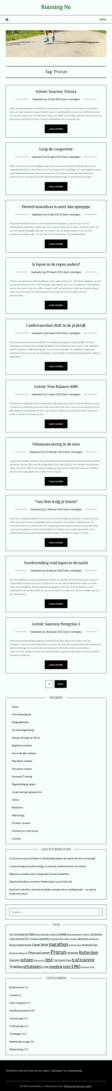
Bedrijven (17, 807)
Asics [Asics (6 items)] (32, 934)
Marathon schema (22, 760)
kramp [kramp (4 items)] (28, 944)
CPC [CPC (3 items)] (27, 938)
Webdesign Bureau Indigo (78, 1086)
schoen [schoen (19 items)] (27, 959)
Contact (16, 838)
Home (15, 706)
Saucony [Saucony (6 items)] (14, 960)
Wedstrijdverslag (19, 1041)
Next (61, 683)
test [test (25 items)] (49, 959)
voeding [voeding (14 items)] (55, 966)
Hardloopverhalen (19, 1010)
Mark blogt (18, 815)
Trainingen (15, 1033)
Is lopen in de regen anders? (56, 264)
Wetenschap (16, 1049)
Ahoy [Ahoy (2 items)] (11, 934)
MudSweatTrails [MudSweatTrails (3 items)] (89, 945)
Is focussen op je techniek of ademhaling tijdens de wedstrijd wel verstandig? (52, 858)
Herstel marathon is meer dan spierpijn (56, 207)
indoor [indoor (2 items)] (66, 939)
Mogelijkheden (20, 722)
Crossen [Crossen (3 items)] (34, 938)
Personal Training (22, 776)
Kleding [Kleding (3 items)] (20, 945)
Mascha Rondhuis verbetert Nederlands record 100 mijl (40, 881)
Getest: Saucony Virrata (56, 91)
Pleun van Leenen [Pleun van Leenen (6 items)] (39, 952)
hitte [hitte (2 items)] (61, 939)
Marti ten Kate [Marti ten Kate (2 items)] (75, 945)
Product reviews (21, 822)
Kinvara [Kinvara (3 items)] (13, 945)
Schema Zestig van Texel (26, 737)
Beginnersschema (22, 745)
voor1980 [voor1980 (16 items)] (71, 966)
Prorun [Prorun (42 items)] (58, 952)
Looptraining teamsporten (27, 792)
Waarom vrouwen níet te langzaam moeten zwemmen (39, 873)
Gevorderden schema (24, 753)
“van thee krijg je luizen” (56, 502)
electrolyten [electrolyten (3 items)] (44, 938)
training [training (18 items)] (87, 959)
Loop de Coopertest (56, 149)
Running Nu (56, 7)
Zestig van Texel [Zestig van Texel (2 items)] (87, 967)
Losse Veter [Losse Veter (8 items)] (40, 944)
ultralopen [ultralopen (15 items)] (32, 966)
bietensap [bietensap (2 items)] (55, 934)
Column (13, 995)
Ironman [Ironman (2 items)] (73, 939)
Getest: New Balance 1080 (56, 386)
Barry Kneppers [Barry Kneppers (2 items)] (43, 934)
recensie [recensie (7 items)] (72, 952)
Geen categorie (18, 1002)
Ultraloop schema (22, 768)
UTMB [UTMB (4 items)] (44, 966)
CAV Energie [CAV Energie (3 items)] (96, 934)
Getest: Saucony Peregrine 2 (56, 624)
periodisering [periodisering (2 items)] (22, 953)
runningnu (74, 99)
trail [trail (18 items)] (75, 959)
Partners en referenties (25, 830)
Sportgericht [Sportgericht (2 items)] (39, 960)
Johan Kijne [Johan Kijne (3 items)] (83, 938)
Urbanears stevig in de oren (56, 444)
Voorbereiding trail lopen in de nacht (56, 563)
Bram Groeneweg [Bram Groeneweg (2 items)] (74, 934)
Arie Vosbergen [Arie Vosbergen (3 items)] (21, 934)
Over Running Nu (21, 714)
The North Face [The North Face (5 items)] (62, 960)
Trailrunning (16, 1026)
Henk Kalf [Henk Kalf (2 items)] (54, 939)
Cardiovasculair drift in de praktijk (56, 325)
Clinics (15, 799)
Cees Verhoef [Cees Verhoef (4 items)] (16, 938)
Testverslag (16, 1018)
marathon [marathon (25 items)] (58, 944)
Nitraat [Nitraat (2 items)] (12, 953)
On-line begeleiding (23, 729)
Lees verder (56, 128)
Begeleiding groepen (24, 784)
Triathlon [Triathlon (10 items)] (16, 966)
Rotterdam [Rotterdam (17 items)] (88, 952)
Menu (102, 19)
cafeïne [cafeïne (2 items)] (86, 934)
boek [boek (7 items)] (63, 934)
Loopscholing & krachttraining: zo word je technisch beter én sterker (47, 866)
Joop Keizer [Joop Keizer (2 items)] (94, 939)
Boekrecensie (17, 987)
